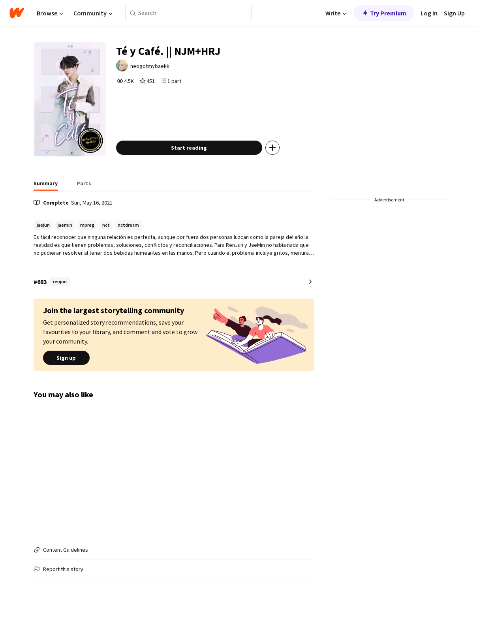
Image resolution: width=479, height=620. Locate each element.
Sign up (66, 358)
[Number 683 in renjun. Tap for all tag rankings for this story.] (174, 281)
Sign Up (454, 13)
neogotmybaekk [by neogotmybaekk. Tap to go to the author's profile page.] (149, 66)
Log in (429, 13)
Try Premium (383, 13)
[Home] (16, 13)
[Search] (133, 13)
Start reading (189, 147)
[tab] (46, 185)
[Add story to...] (272, 148)
